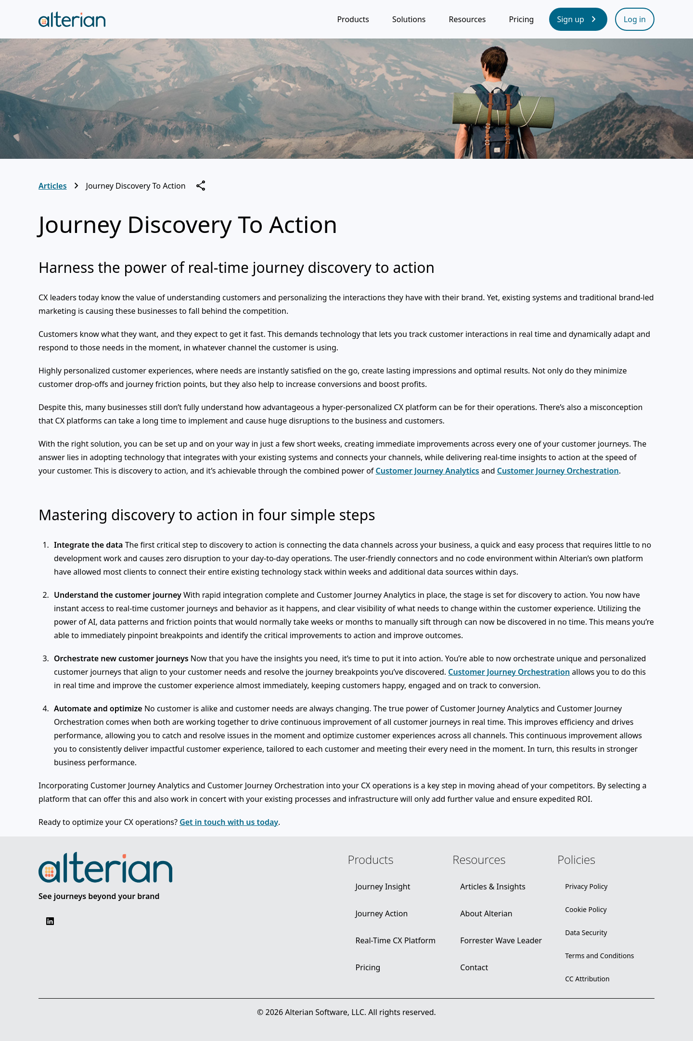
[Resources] (467, 19)
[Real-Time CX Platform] (395, 940)
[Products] (353, 19)
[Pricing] (521, 19)
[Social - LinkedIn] (50, 921)
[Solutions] (409, 19)
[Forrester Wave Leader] (501, 940)
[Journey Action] (381, 913)
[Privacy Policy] (586, 886)
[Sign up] (578, 19)
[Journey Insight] (382, 886)
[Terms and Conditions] (599, 955)
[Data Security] (586, 932)
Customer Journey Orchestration (558, 470)
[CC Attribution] (587, 978)
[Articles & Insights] (492, 886)
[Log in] (634, 19)
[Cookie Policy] (585, 909)
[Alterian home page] (71, 19)
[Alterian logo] (105, 867)
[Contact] (474, 967)
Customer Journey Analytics (427, 470)
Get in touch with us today (229, 822)
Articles (52, 185)
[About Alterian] (486, 913)
